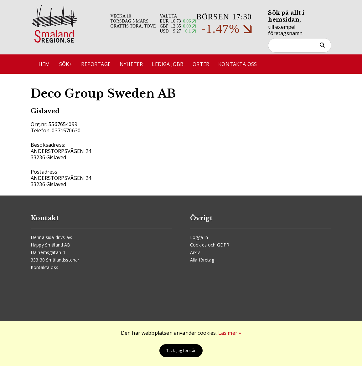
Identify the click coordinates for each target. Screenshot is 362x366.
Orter (201, 64)
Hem (44, 64)
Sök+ (65, 64)
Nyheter (131, 64)
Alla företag (202, 260)
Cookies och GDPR (210, 245)
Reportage (95, 64)
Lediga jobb (168, 64)
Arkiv (195, 252)
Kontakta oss (237, 64)
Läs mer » (229, 332)
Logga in (199, 237)
